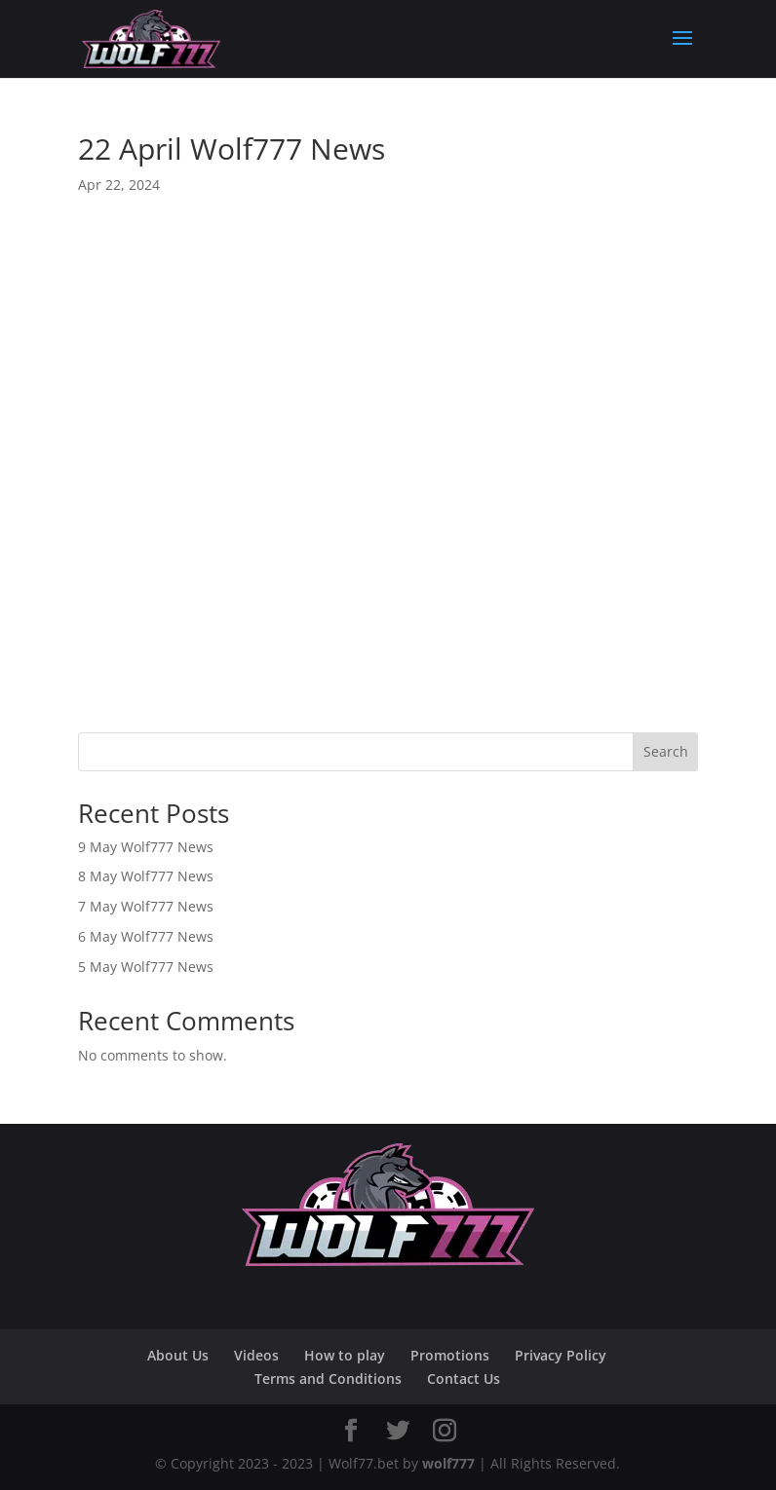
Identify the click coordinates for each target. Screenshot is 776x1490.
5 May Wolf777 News (145, 966)
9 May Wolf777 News (145, 847)
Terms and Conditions (328, 1378)
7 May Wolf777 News (145, 906)
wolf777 (448, 1463)
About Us (178, 1355)
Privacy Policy (560, 1355)
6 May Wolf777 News (145, 936)
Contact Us (463, 1378)
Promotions (449, 1355)
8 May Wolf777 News (145, 876)
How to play (344, 1355)
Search (665, 751)
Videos (256, 1355)
